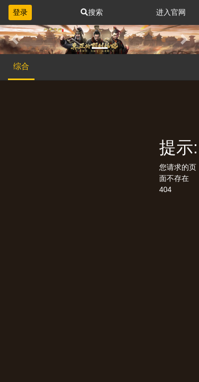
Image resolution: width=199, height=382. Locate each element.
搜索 (92, 12)
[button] (15, 39)
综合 (21, 66)
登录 (20, 12)
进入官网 (171, 12)
